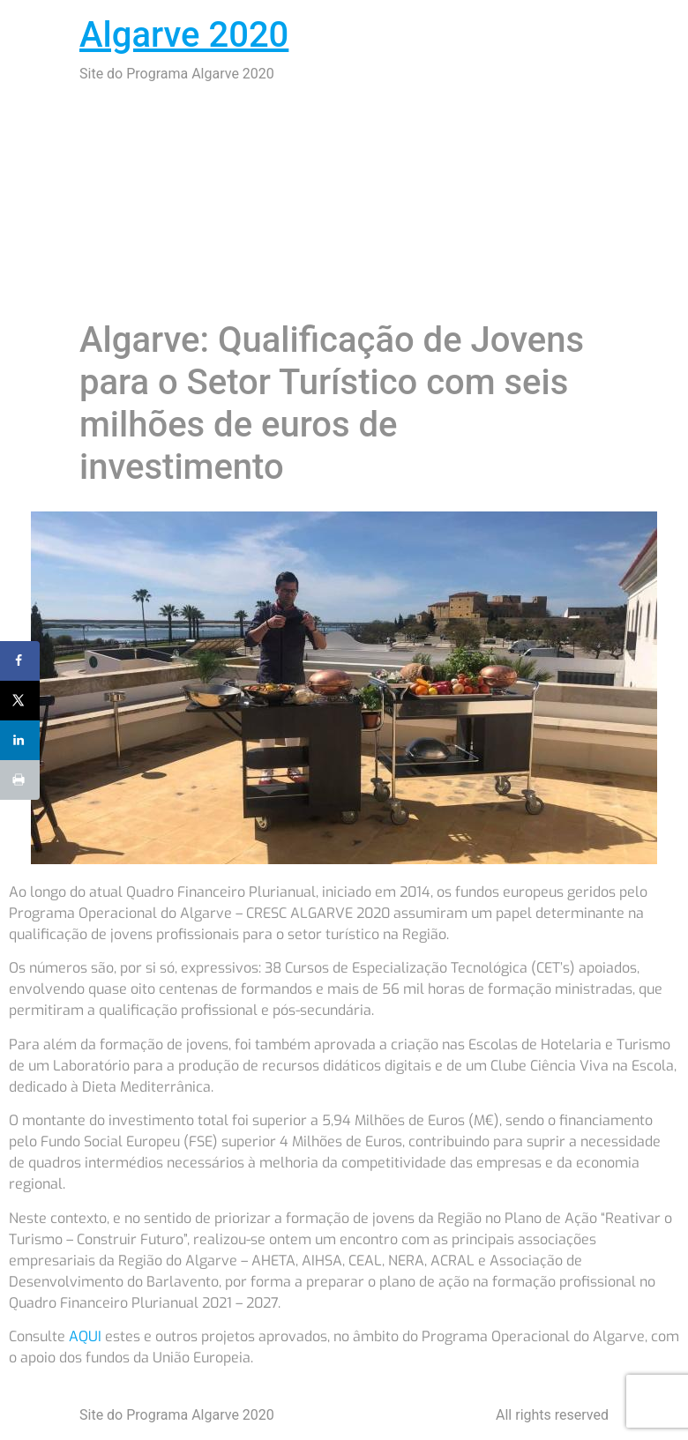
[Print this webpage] (20, 780)
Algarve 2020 (183, 35)
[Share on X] (20, 700)
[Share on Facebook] (20, 661)
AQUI (85, 1336)
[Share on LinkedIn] (20, 740)
